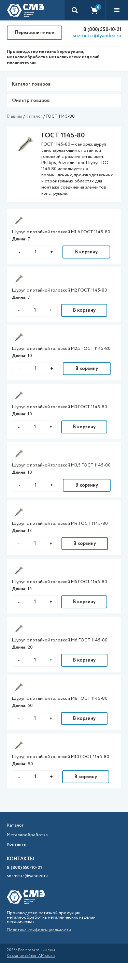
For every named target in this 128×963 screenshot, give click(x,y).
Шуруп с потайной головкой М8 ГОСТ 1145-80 (60, 698)
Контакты (16, 845)
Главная (14, 116)
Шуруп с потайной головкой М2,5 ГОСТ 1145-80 (61, 349)
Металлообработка (27, 835)
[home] (25, 10)
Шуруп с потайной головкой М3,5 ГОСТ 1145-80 (61, 465)
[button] (117, 10)
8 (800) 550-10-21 (102, 30)
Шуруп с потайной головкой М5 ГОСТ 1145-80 (59, 582)
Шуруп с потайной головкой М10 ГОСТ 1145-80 (60, 757)
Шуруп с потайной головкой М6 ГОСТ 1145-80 (60, 640)
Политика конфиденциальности (39, 930)
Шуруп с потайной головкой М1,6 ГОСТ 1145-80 (61, 232)
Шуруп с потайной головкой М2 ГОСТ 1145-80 (59, 290)
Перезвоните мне (34, 32)
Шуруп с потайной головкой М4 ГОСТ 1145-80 (60, 524)
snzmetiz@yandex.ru (97, 36)
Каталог (34, 116)
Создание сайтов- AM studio (31, 956)
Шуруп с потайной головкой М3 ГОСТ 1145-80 (59, 407)
